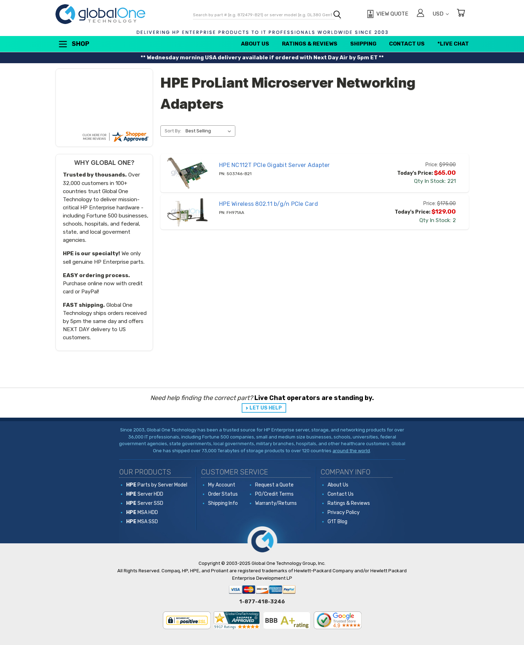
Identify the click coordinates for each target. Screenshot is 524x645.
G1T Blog (337, 522)
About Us (255, 44)
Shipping (363, 44)
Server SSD (144, 503)
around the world (351, 450)
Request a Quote (274, 485)
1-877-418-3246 (262, 601)
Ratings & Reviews (309, 44)
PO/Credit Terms (274, 494)
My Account (221, 485)
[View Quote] (386, 14)
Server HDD (144, 494)
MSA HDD (142, 512)
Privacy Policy (344, 512)
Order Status (223, 494)
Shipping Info (223, 503)
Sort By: (173, 130)
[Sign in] (420, 14)
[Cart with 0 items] (461, 14)
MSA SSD (142, 522)
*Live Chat (453, 44)
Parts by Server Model (156, 485)
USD (440, 14)
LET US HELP (265, 408)
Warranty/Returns (276, 503)
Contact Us (407, 44)
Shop (73, 44)
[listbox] (209, 131)
